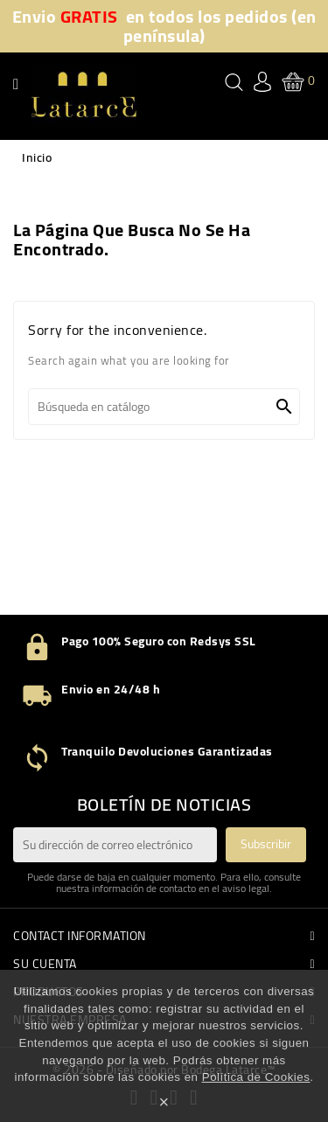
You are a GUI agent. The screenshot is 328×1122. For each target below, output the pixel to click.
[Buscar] (164, 406)
